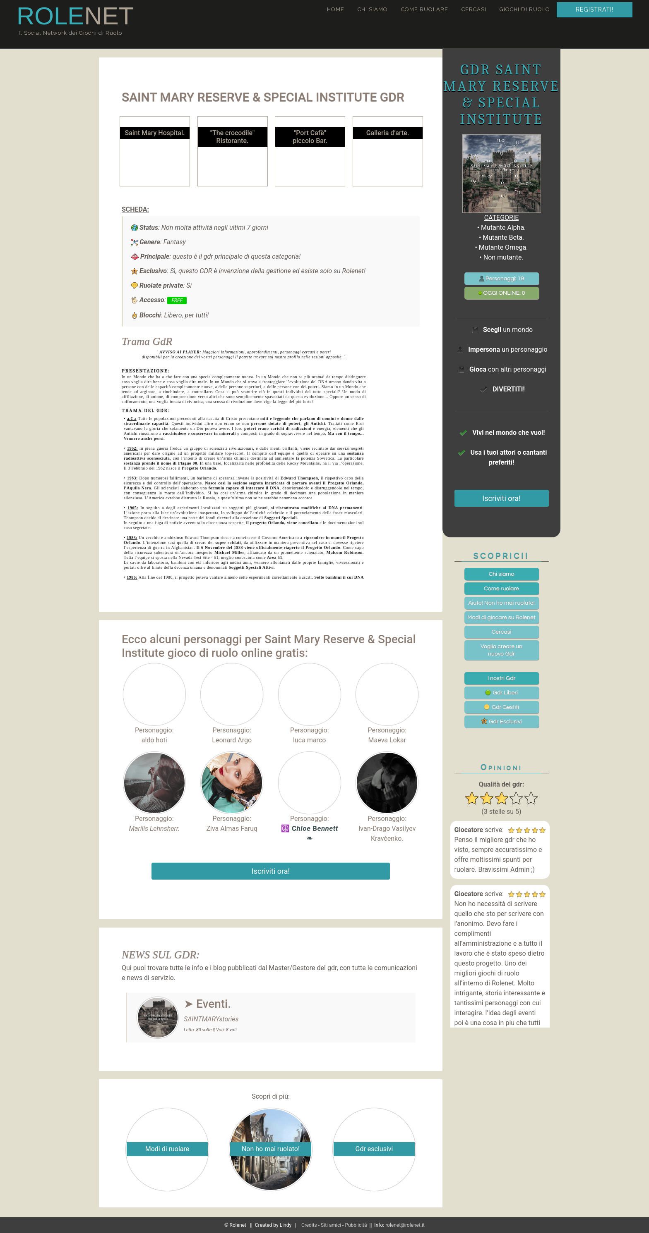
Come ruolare (424, 9)
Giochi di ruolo (525, 9)
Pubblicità (356, 1225)
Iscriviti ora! (271, 871)
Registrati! (594, 9)
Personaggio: (154, 698)
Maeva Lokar (387, 740)
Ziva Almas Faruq (231, 828)
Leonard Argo (232, 740)
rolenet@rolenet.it (405, 1225)
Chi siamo (373, 9)
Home (335, 9)
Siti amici (331, 1225)
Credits (309, 1225)
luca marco (309, 740)
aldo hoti (154, 740)
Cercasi (474, 9)
